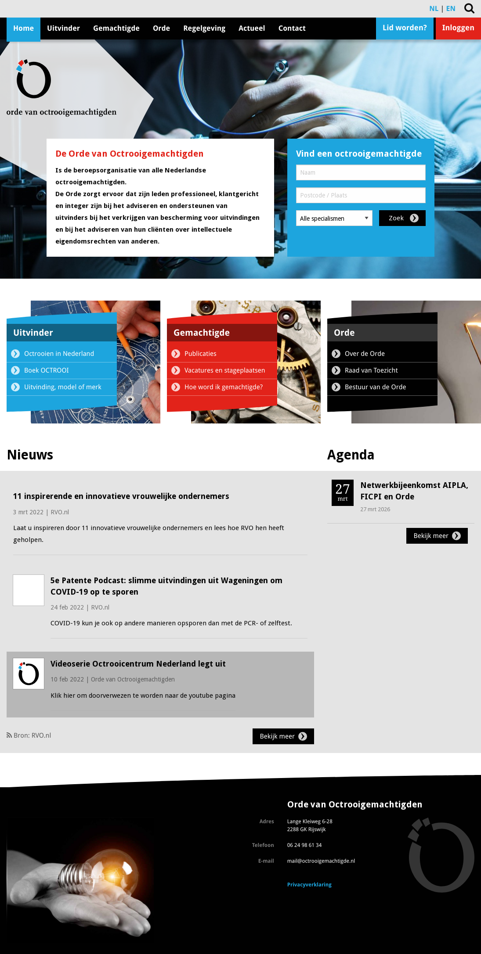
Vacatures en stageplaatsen (224, 370)
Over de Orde (365, 354)
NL (433, 8)
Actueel (252, 28)
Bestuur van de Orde (375, 387)
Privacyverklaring (309, 885)
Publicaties (200, 354)
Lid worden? (405, 28)
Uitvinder (63, 28)
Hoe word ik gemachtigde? (223, 387)
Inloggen (458, 28)
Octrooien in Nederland (59, 354)
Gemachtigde (116, 28)
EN (451, 8)
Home (23, 28)
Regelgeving (204, 28)
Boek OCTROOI (46, 370)
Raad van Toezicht (371, 370)
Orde (161, 28)
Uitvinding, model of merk (62, 387)
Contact (292, 28)
